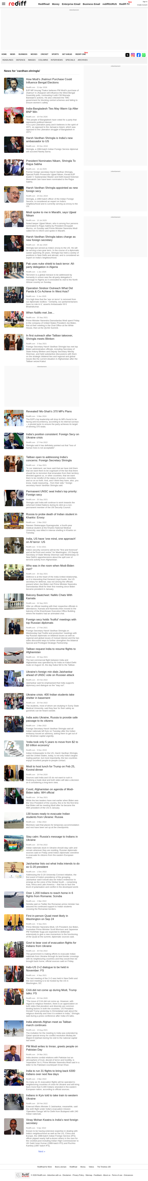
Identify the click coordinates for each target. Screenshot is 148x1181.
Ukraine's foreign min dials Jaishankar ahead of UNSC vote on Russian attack (50, 673)
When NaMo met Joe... (40, 312)
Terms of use (117, 1175)
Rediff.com (41, 1175)
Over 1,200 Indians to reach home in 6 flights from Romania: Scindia (49, 894)
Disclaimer (67, 1175)
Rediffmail (44, 4)
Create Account (142, 5)
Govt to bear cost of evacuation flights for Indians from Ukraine (51, 944)
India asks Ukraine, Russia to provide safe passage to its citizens (52, 719)
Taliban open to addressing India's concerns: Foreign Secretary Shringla (49, 459)
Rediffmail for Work (44, 1167)
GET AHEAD (67, 54)
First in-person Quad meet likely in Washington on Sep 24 (47, 917)
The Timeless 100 (104, 1167)
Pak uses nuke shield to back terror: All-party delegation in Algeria (50, 265)
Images (31, 60)
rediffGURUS (110, 4)
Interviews (57, 60)
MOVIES (34, 54)
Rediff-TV (124, 4)
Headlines (7, 60)
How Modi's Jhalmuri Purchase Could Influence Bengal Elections (49, 81)
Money (55, 4)
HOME (4, 54)
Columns (43, 60)
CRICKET (44, 54)
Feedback (98, 1175)
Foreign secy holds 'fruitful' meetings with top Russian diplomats (51, 621)
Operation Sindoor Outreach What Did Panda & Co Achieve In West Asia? (49, 290)
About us (106, 1175)
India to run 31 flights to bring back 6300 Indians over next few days (50, 1072)
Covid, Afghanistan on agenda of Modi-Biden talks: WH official (50, 791)
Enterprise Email (71, 4)
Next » (41, 1151)
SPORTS (55, 54)
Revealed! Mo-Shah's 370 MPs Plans (49, 411)
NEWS (12, 54)
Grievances (128, 1175)
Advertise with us (54, 1175)
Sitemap (89, 1175)
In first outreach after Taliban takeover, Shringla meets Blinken (49, 337)
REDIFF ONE (80, 54)
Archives (83, 60)
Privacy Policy (78, 1175)
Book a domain (60, 1167)
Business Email (91, 4)
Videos (91, 1167)
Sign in (145, 1)
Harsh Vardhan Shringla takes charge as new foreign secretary (51, 238)
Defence (20, 60)
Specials (70, 60)
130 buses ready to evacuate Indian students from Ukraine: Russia (48, 815)
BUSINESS (23, 54)
